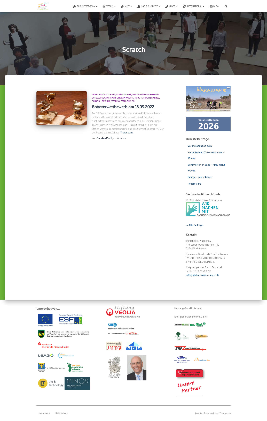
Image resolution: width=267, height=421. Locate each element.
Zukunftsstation (85, 6)
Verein (109, 6)
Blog (214, 6)
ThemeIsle (225, 413)
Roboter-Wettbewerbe (147, 98)
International (193, 6)
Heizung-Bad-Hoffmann (187, 308)
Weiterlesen (126, 132)
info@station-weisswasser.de (202, 275)
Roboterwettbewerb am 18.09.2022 (123, 106)
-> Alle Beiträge (194, 225)
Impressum (44, 413)
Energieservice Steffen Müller (191, 316)
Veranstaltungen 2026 (200, 146)
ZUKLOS (131, 101)
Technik (106, 101)
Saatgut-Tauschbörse (200, 177)
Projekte (128, 98)
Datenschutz (62, 413)
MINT (126, 6)
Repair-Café (194, 183)
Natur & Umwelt (148, 6)
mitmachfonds (114, 98)
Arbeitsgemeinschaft (103, 94)
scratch (96, 101)
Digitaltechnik (123, 94)
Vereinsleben (118, 101)
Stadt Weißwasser (51, 367)
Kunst (171, 6)
